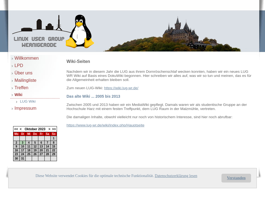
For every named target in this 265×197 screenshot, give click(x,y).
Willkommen (27, 58)
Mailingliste (25, 80)
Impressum (25, 108)
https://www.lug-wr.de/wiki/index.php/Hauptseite (105, 125)
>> (54, 129)
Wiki (18, 94)
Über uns (24, 72)
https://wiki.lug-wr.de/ (121, 88)
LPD (19, 65)
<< (16, 129)
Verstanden (236, 178)
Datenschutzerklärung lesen (176, 176)
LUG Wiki (28, 101)
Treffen (21, 87)
